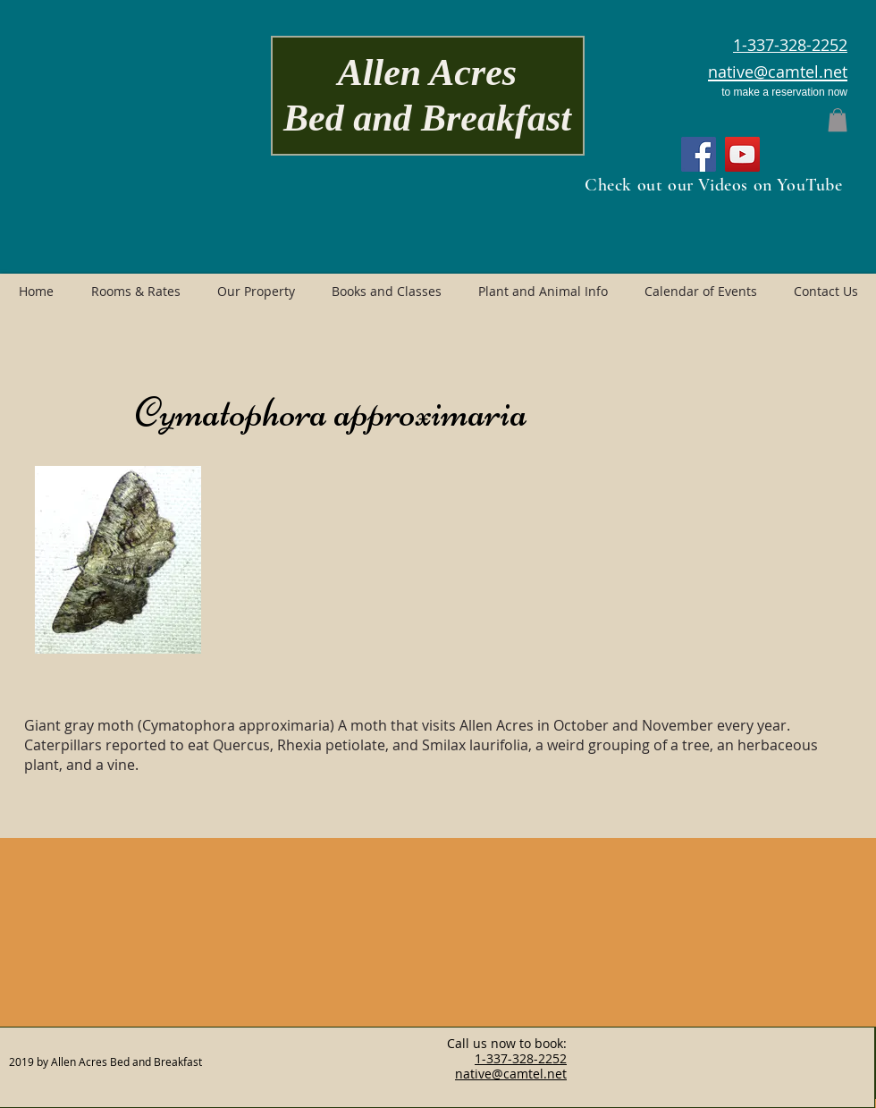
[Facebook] (698, 154)
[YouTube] (742, 154)
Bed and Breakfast (427, 118)
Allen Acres (427, 72)
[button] (837, 119)
